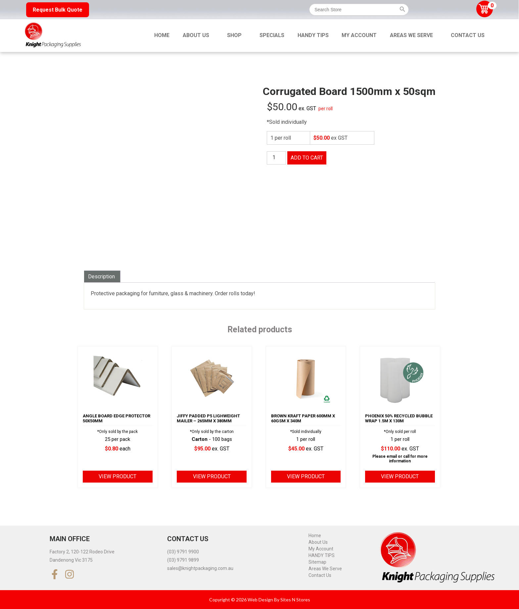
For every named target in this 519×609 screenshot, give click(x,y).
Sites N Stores (295, 599)
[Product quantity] (276, 157)
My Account (359, 35)
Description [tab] (101, 276)
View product (117, 476)
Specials (272, 35)
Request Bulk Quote (57, 10)
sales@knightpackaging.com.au (200, 568)
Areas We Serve (411, 35)
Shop (234, 35)
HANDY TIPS (313, 35)
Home (161, 35)
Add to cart (307, 158)
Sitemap (317, 562)
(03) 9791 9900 (183, 551)
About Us (196, 35)
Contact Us (468, 35)
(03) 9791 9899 (183, 560)
